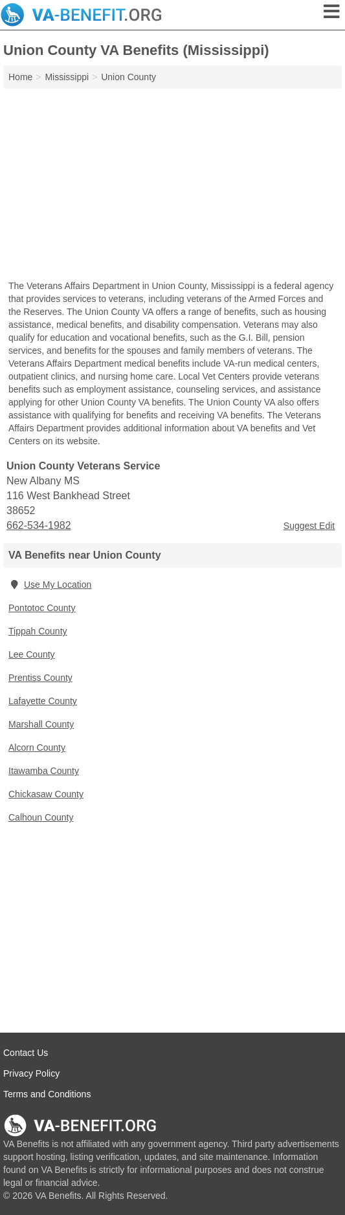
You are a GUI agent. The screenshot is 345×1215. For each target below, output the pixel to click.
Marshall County (41, 724)
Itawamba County (43, 771)
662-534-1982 (38, 525)
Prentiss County (40, 677)
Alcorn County (36, 747)
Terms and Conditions (47, 1094)
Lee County (31, 654)
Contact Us (25, 1053)
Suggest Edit (309, 526)
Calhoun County (40, 817)
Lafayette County (42, 701)
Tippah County (37, 631)
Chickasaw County (45, 794)
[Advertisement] (172, 185)
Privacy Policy (31, 1073)
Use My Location (49, 584)
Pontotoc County (42, 608)
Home (20, 77)
